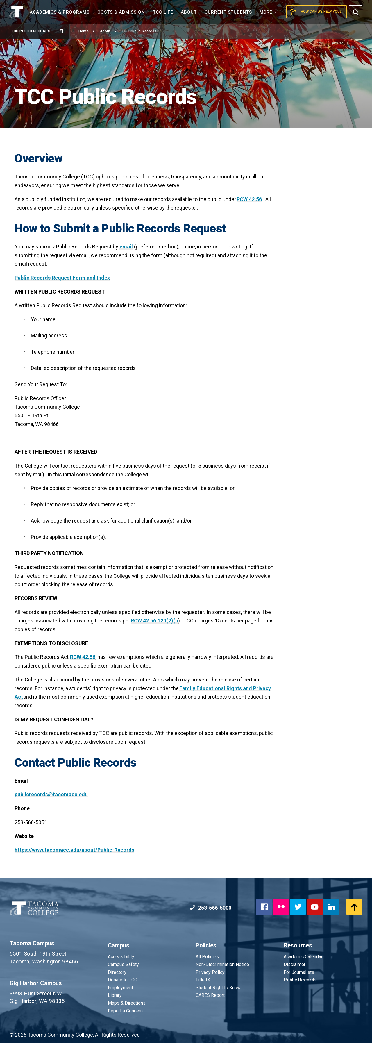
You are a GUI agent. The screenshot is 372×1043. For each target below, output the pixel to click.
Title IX (203, 980)
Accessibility (121, 956)
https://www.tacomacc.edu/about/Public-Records (74, 850)
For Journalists (299, 972)
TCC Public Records (37, 31)
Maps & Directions (127, 1003)
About (108, 31)
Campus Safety (123, 964)
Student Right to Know (218, 987)
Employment (120, 987)
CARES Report (210, 995)
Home (86, 31)
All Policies (208, 956)
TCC (163, 12)
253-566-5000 (210, 908)
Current (228, 12)
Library (115, 995)
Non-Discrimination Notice (222, 964)
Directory (117, 972)
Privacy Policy (210, 972)
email (126, 247)
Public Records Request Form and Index (62, 278)
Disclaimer (294, 964)
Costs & (121, 12)
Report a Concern (125, 1011)
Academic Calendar (303, 956)
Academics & (60, 12)
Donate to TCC (122, 980)
